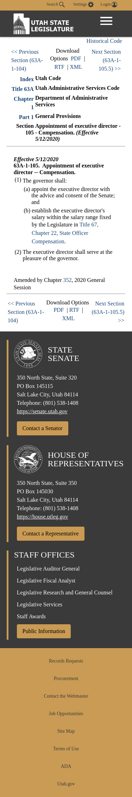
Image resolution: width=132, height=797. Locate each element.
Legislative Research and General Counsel (65, 592)
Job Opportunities (66, 713)
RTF (59, 67)
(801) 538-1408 (60, 403)
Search (55, 4)
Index (27, 79)
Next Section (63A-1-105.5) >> (106, 60)
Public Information (44, 631)
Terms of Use (66, 748)
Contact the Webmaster (66, 696)
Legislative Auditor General (48, 569)
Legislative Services (39, 604)
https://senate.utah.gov (42, 411)
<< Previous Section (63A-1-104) (27, 60)
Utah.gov (66, 783)
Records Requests (66, 661)
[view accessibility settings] (83, 4)
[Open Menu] (106, 21)
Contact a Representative (51, 533)
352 (67, 280)
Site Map (66, 731)
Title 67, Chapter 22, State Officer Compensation (65, 233)
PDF (76, 58)
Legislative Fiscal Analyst (46, 581)
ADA (66, 766)
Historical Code (104, 41)
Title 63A (23, 89)
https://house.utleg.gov (42, 517)
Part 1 (26, 117)
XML (76, 67)
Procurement (66, 678)
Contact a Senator (43, 428)
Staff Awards (31, 616)
